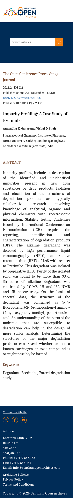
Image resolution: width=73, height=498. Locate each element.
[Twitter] (6, 420)
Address (8, 431)
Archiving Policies (16, 474)
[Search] (59, 42)
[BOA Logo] (30, 12)
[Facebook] (14, 420)
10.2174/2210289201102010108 (21, 98)
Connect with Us (14, 412)
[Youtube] (23, 420)
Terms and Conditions (18, 484)
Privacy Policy (13, 479)
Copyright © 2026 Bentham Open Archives (35, 493)
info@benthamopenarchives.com (36, 467)
